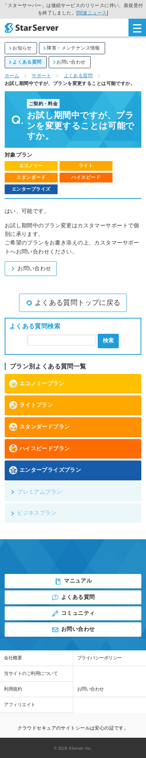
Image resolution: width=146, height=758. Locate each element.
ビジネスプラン (33, 513)
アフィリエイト (19, 704)
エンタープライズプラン (45, 470)
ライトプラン (31, 405)
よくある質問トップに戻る (72, 302)
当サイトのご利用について (31, 673)
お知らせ (20, 48)
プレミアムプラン (36, 492)
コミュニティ (73, 613)
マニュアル (73, 581)
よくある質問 (25, 62)
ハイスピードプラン (39, 448)
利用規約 (13, 689)
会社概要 (13, 658)
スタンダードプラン (39, 427)
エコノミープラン (36, 383)
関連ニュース (92, 13)
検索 (108, 340)
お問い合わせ (69, 62)
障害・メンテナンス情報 (71, 48)
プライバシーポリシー (99, 658)
